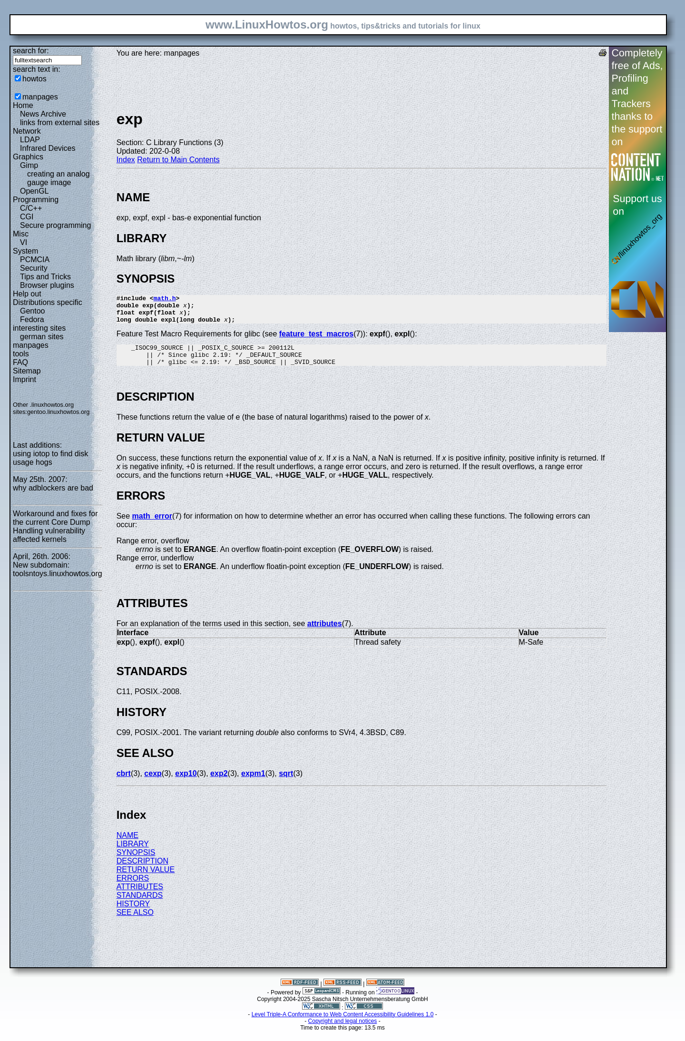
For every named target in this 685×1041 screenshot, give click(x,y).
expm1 (253, 783)
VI (23, 242)
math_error (152, 526)
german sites (42, 337)
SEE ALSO (135, 922)
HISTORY (133, 914)
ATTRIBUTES (140, 897)
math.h (165, 299)
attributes (324, 633)
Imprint (24, 379)
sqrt (286, 783)
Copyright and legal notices (342, 1031)
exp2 (218, 783)
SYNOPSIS (136, 862)
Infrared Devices (48, 148)
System (25, 251)
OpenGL (34, 191)
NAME (127, 845)
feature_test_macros (316, 339)
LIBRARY (133, 854)
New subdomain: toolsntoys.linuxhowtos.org (57, 569)
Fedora (32, 319)
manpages (40, 97)
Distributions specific (47, 302)
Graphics (28, 157)
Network (27, 131)
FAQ (20, 362)
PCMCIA (34, 259)
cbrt (124, 783)
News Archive (43, 114)
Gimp (29, 165)
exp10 (185, 783)
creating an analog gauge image (58, 178)
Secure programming (55, 225)
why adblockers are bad (53, 488)
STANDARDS (140, 905)
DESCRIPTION (142, 871)
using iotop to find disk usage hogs (50, 458)
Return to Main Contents (178, 160)
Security (34, 268)
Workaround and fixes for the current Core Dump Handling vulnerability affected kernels (55, 526)
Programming (36, 200)
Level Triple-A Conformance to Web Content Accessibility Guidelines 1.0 (343, 1024)
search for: (31, 51)
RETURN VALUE (146, 879)
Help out (27, 294)
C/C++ (31, 208)
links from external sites (59, 122)
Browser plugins (47, 285)
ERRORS (133, 888)
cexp (152, 783)
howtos (34, 79)
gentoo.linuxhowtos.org (58, 411)
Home (23, 105)
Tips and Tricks (45, 277)
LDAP (30, 140)
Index (126, 160)
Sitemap (27, 371)
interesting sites (39, 328)
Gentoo (32, 311)
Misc (21, 234)
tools (21, 354)
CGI (26, 217)
